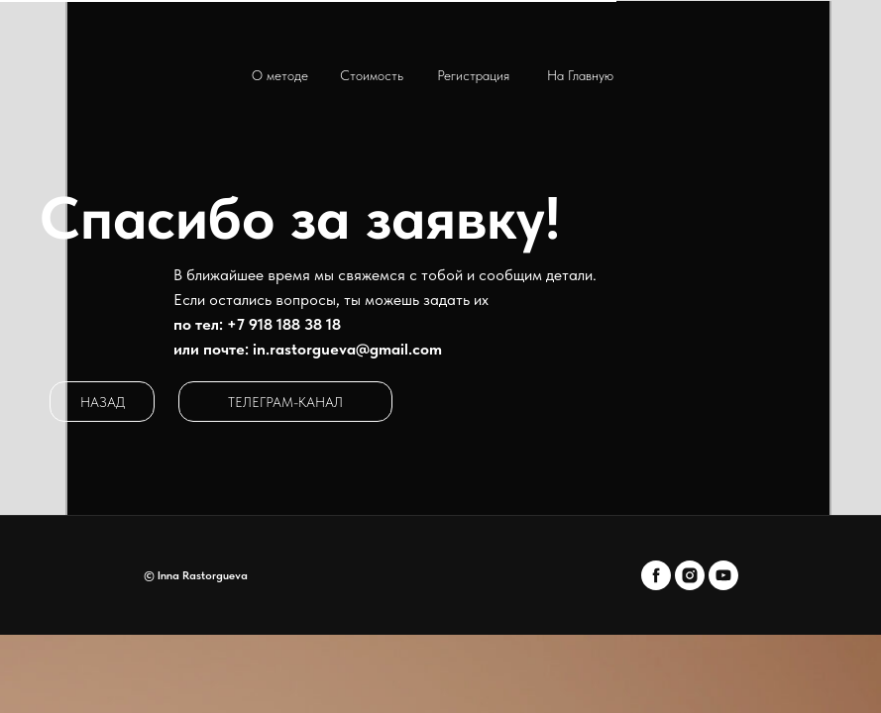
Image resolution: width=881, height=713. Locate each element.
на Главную (580, 75)
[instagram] (690, 575)
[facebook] (656, 575)
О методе (280, 75)
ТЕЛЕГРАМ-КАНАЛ (285, 402)
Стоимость (371, 75)
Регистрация (473, 75)
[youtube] (723, 575)
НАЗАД (102, 402)
